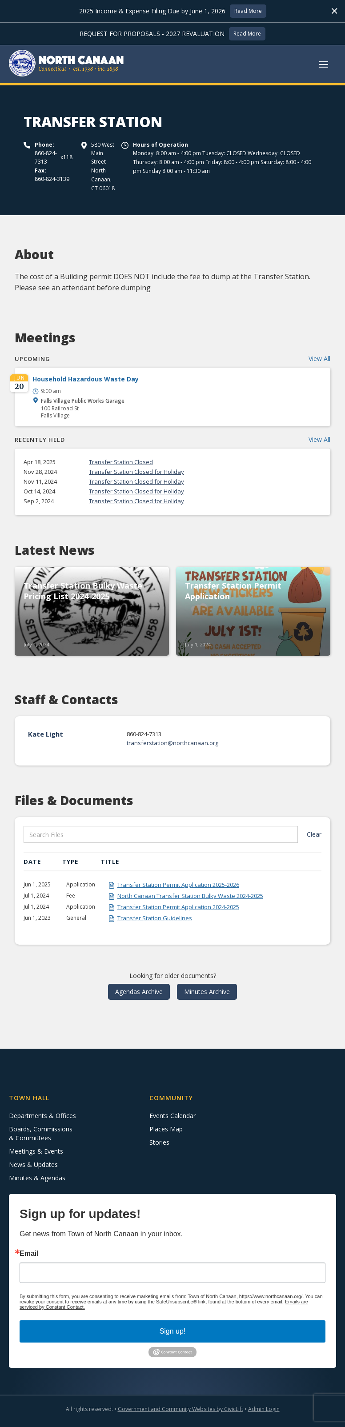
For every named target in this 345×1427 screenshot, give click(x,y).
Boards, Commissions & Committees (40, 1133)
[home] (66, 64)
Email (29, 1253)
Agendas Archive (139, 991)
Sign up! (173, 1331)
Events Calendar (172, 1115)
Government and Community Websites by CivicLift (180, 1409)
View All (319, 358)
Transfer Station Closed (121, 462)
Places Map (166, 1129)
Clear (314, 834)
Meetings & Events (36, 1151)
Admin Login (264, 1409)
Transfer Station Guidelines (154, 918)
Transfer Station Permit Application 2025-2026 (178, 885)
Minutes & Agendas (37, 1178)
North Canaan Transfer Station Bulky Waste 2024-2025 (190, 896)
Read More (248, 11)
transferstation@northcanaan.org (172, 743)
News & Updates (33, 1164)
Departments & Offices (42, 1115)
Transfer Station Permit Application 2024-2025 (178, 907)
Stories (159, 1142)
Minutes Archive (207, 991)
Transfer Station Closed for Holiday (136, 472)
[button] (323, 64)
